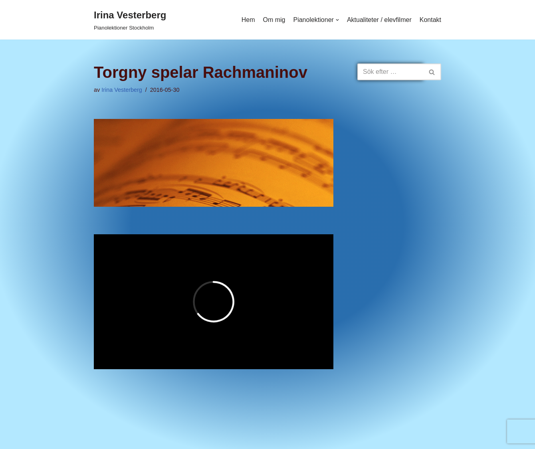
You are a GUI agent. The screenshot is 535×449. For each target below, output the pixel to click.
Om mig (274, 19)
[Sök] (390, 71)
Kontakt (430, 19)
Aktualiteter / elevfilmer (379, 19)
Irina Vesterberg (121, 90)
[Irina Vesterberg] (130, 19)
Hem (248, 19)
